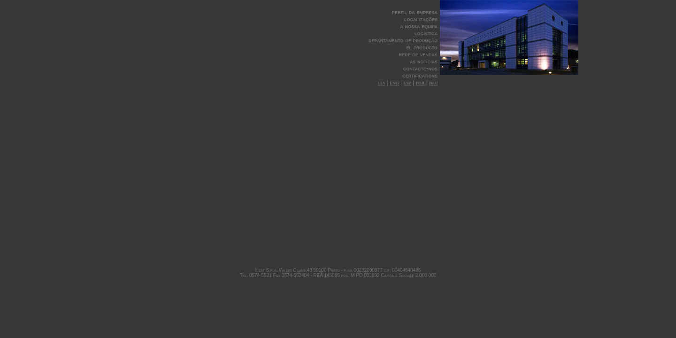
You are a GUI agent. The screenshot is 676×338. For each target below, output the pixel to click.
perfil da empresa (415, 11)
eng (394, 82)
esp (407, 82)
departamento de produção (403, 40)
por (419, 82)
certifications (420, 75)
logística (426, 33)
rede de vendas (418, 54)
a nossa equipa (419, 26)
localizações (421, 19)
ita (381, 82)
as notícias (424, 61)
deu (433, 82)
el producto (422, 47)
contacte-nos (420, 68)
